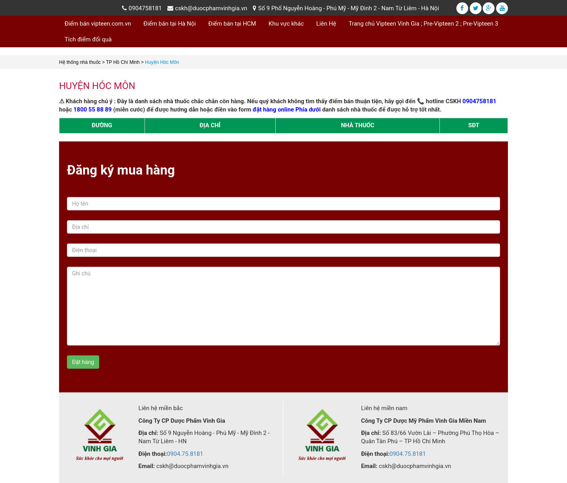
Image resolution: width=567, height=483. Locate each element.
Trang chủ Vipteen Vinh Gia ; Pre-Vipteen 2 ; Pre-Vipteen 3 (423, 23)
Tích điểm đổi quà (88, 39)
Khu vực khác (286, 23)
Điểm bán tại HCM (232, 23)
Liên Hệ (326, 23)
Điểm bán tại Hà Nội (169, 23)
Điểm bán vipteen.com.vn (98, 23)
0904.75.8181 (185, 453)
